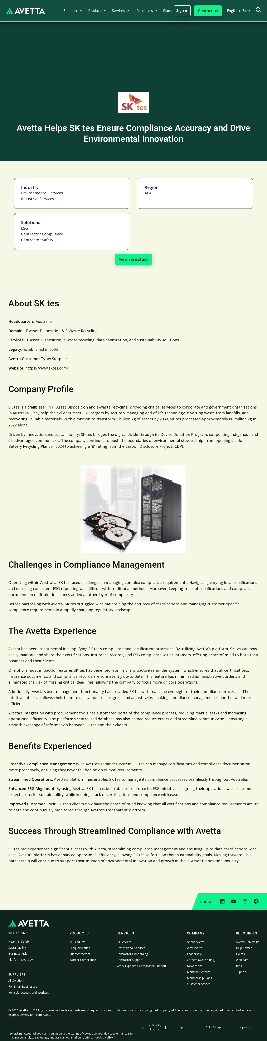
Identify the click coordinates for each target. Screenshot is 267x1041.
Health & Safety (19, 941)
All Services (124, 942)
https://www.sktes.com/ (46, 368)
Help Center (244, 948)
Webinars (242, 960)
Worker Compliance (82, 960)
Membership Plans (199, 978)
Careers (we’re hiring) (201, 960)
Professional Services (131, 948)
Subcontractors (79, 954)
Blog (239, 966)
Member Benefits (198, 972)
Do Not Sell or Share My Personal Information (149, 1027)
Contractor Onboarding (132, 954)
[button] (73, 10)
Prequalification (79, 948)
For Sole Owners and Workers (28, 992)
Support (241, 972)
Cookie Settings (213, 1027)
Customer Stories (198, 984)
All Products (77, 942)
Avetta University (247, 942)
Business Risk (17, 954)
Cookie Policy (54, 1027)
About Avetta (196, 942)
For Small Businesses (22, 986)
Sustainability (17, 947)
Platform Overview (21, 960)
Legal (181, 1027)
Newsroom (194, 966)
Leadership (194, 954)
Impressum (245, 1027)
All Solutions (16, 980)
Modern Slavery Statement (118, 1027)
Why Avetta (194, 948)
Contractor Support (130, 960)
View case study (133, 259)
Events (240, 954)
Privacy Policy (22, 1027)
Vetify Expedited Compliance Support (141, 966)
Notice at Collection (85, 1027)
